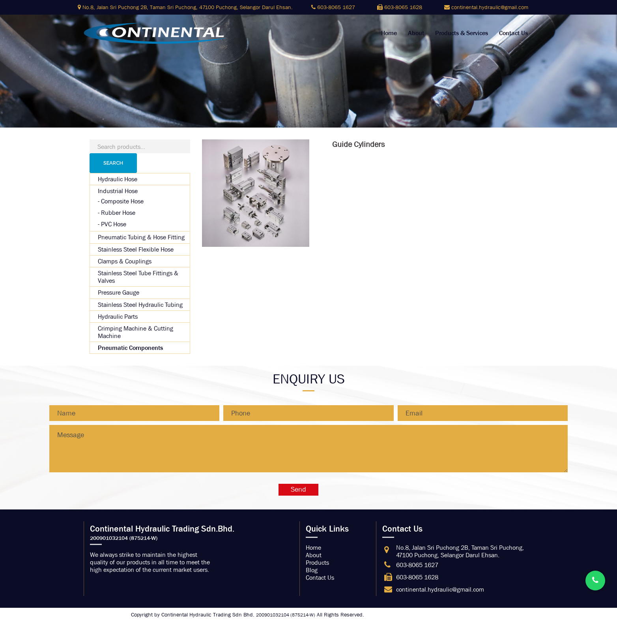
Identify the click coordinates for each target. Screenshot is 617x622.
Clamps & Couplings (124, 261)
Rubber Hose (118, 213)
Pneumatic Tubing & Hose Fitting (141, 237)
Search (113, 163)
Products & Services (461, 33)
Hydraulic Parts (118, 316)
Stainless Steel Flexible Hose (136, 249)
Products (317, 562)
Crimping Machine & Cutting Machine (135, 332)
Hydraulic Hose (117, 179)
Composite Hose (122, 201)
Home (389, 33)
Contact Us (513, 33)
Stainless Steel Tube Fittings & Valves (138, 277)
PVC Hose (113, 224)
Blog (312, 570)
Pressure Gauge (118, 292)
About (416, 33)
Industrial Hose (118, 191)
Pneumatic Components (130, 348)
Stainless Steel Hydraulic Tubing (140, 305)
